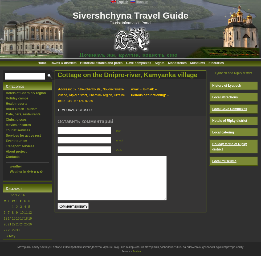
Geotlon (137, 251)
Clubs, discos (16, 119)
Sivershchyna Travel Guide (131, 15)
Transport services (20, 146)
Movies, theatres (18, 125)
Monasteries (177, 63)
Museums (197, 63)
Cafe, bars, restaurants (23, 114)
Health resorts (16, 104)
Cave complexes (138, 63)
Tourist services (18, 130)
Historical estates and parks (101, 63)
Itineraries (216, 63)
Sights (160, 63)
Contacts (12, 157)
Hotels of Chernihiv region (26, 93)
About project (16, 151)
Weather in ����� (26, 172)
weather (16, 166)
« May (10, 236)
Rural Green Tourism (21, 109)
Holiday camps (17, 98)
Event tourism (16, 141)
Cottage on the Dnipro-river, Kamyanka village (127, 74)
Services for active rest (23, 135)
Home (42, 63)
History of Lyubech (226, 85)
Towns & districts (63, 63)
